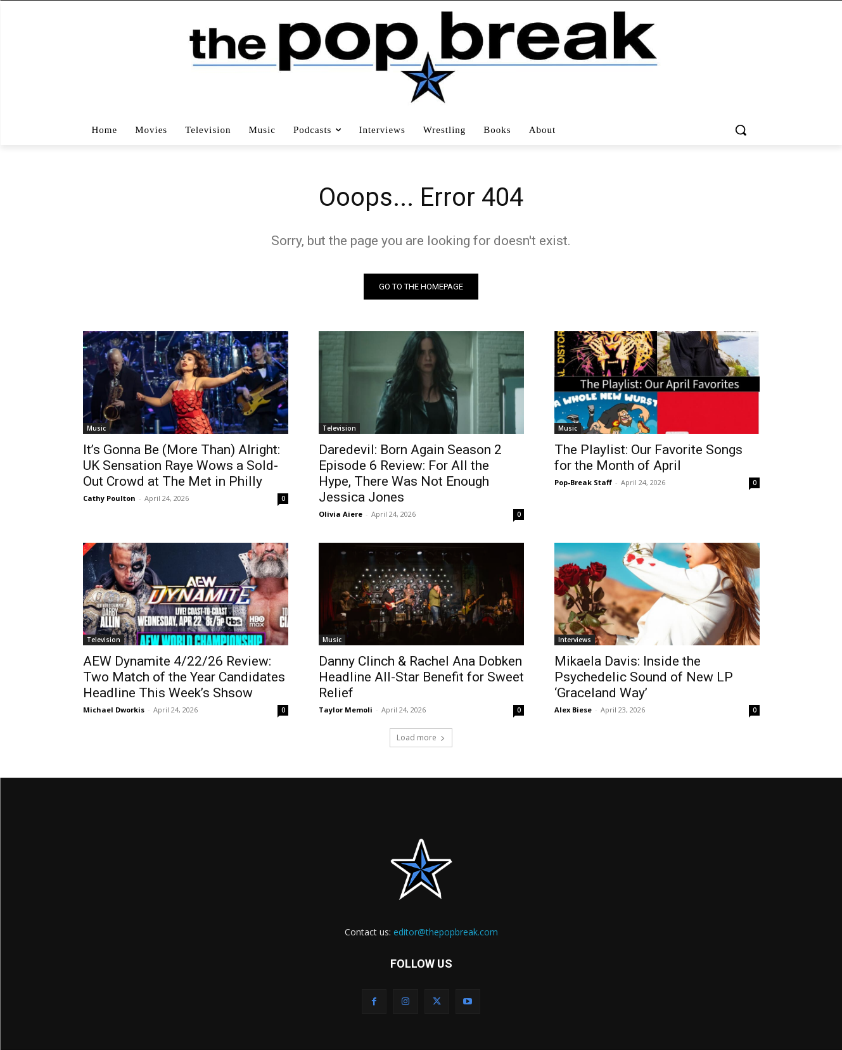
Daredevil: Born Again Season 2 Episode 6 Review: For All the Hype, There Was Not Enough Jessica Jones (410, 473)
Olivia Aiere (340, 514)
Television (339, 428)
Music (96, 428)
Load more (421, 737)
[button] (742, 130)
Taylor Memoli (346, 709)
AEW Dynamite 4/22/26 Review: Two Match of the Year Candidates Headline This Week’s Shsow (184, 677)
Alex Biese (573, 709)
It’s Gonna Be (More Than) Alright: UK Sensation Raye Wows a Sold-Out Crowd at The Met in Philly (181, 465)
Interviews (574, 639)
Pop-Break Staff (583, 482)
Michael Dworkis (113, 709)
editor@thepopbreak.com (445, 932)
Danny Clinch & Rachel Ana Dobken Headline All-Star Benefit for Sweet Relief (421, 677)
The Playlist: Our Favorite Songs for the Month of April (648, 457)
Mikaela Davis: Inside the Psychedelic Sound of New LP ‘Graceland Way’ (643, 677)
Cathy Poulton (109, 498)
